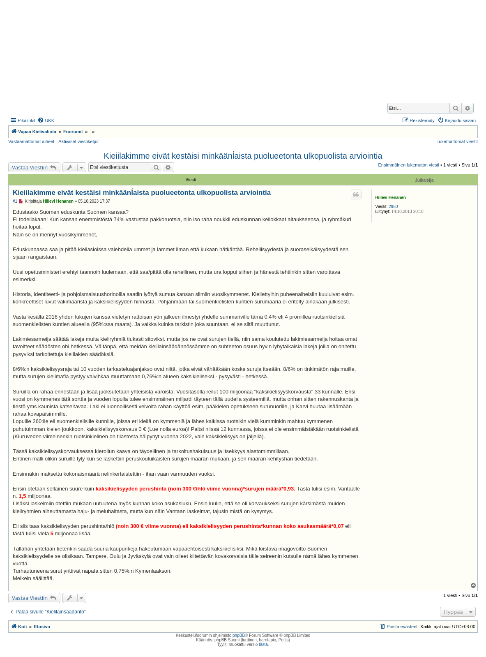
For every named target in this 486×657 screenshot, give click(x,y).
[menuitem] (45, 120)
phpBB (239, 635)
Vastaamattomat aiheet (31, 141)
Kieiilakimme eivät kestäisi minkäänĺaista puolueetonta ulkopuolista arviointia (243, 155)
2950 (393, 206)
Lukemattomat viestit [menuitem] (457, 141)
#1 (15, 201)
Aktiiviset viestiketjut (78, 141)
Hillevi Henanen (390, 197)
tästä (263, 644)
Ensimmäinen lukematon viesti (408, 164)
